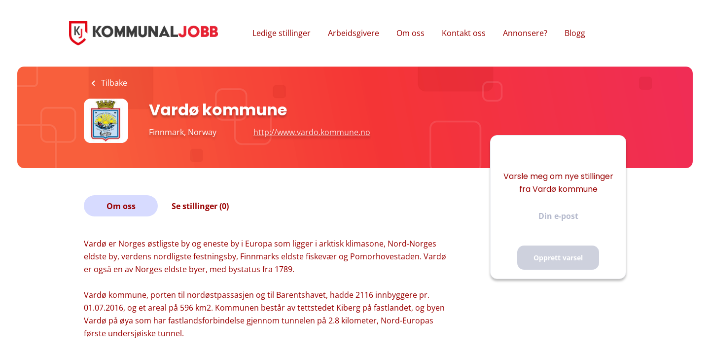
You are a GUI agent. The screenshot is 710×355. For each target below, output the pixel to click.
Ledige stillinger (281, 33)
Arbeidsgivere (353, 33)
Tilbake (113, 82)
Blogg (575, 33)
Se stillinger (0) (200, 206)
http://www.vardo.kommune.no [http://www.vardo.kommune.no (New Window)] (311, 132)
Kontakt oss (464, 33)
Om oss (410, 33)
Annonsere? (525, 33)
